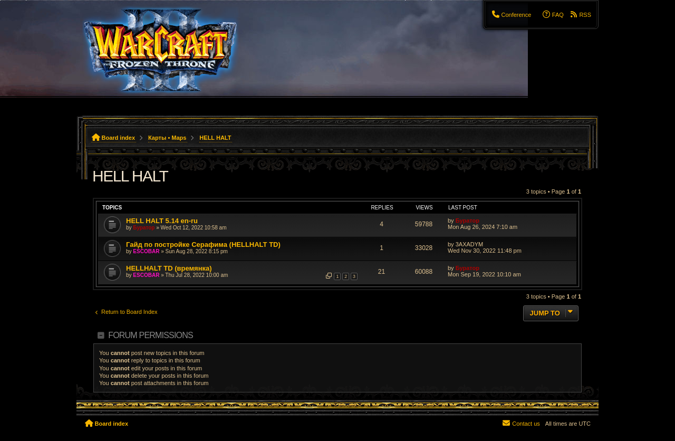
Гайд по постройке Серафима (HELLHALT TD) (203, 244)
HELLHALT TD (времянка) (169, 268)
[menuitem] (511, 14)
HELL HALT (130, 176)
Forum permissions (150, 335)
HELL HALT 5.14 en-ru (162, 221)
